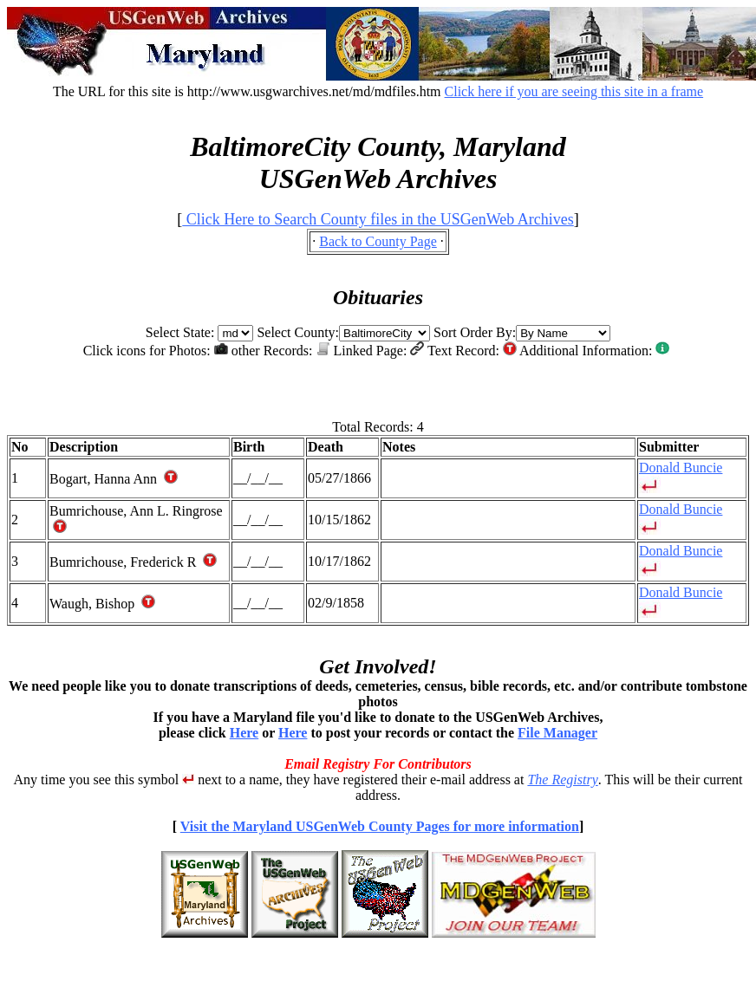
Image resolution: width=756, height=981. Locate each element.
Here (244, 732)
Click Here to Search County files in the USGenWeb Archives (377, 219)
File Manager (557, 732)
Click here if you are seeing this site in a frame (574, 91)
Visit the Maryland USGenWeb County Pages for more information (379, 826)
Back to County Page (378, 241)
